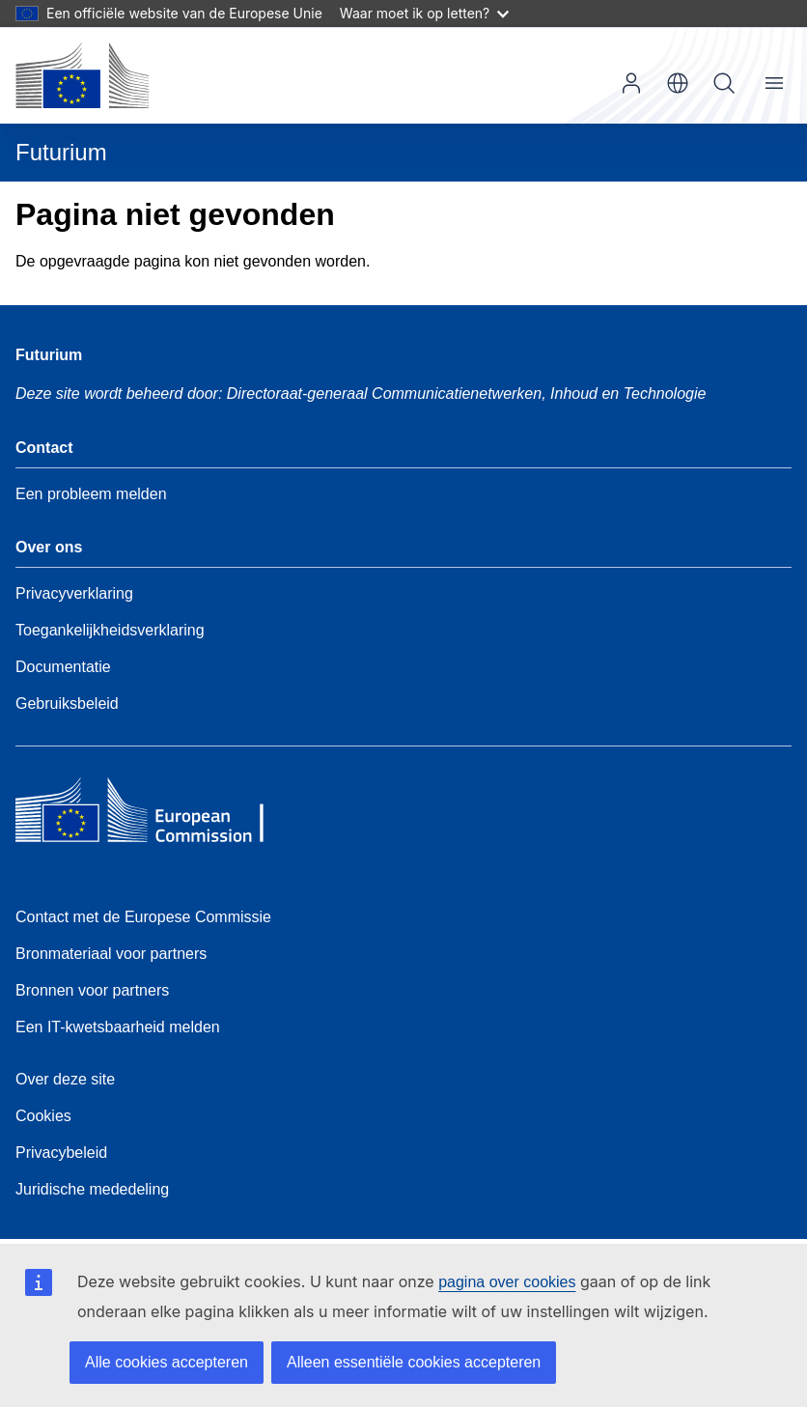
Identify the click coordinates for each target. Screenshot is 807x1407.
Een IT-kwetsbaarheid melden (117, 1027)
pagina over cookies (506, 1282)
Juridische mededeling (92, 1189)
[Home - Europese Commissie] (82, 75)
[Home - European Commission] (155, 815)
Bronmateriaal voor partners (111, 953)
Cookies (43, 1116)
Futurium (61, 152)
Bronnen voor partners (92, 990)
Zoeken (724, 83)
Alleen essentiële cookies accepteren (414, 1362)
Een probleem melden (91, 494)
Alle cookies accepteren (166, 1362)
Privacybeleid (61, 1152)
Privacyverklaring (74, 593)
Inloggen (631, 83)
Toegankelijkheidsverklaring (110, 630)
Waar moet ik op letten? (424, 13)
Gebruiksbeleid (67, 703)
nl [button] (677, 83)
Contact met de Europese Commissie (143, 917)
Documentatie (63, 667)
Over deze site (65, 1079)
